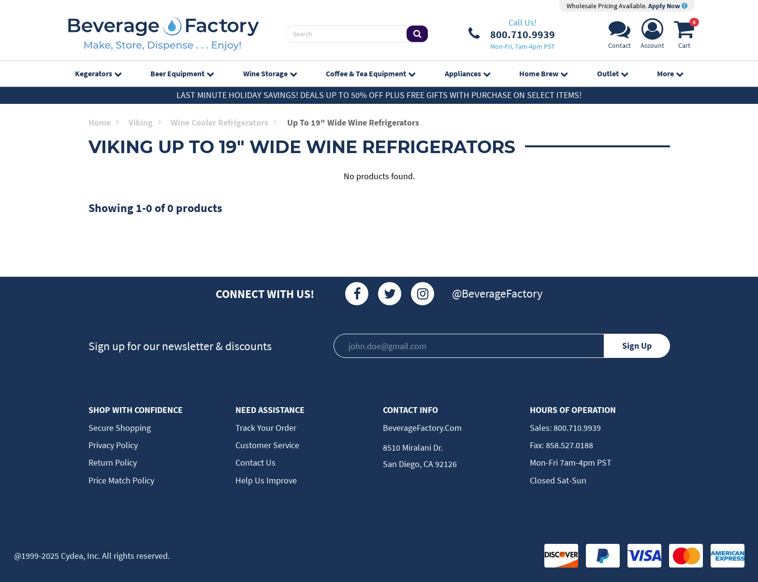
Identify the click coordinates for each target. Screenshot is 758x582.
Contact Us (255, 462)
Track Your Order (265, 427)
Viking (145, 122)
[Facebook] (356, 293)
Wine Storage (270, 73)
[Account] (652, 36)
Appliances (467, 73)
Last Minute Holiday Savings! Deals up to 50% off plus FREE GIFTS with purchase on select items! (379, 94)
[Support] (619, 36)
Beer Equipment (182, 73)
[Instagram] (422, 293)
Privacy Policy (113, 445)
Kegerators (98, 73)
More (670, 73)
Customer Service (267, 445)
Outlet (612, 73)
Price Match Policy (121, 480)
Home (103, 122)
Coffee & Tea (370, 73)
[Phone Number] (511, 34)
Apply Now (667, 5)
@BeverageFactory (497, 293)
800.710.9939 (576, 427)
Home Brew (543, 73)
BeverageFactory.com (422, 427)
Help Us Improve (266, 480)
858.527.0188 (568, 445)
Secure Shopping (119, 427)
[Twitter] (389, 293)
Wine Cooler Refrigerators (224, 122)
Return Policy (112, 462)
